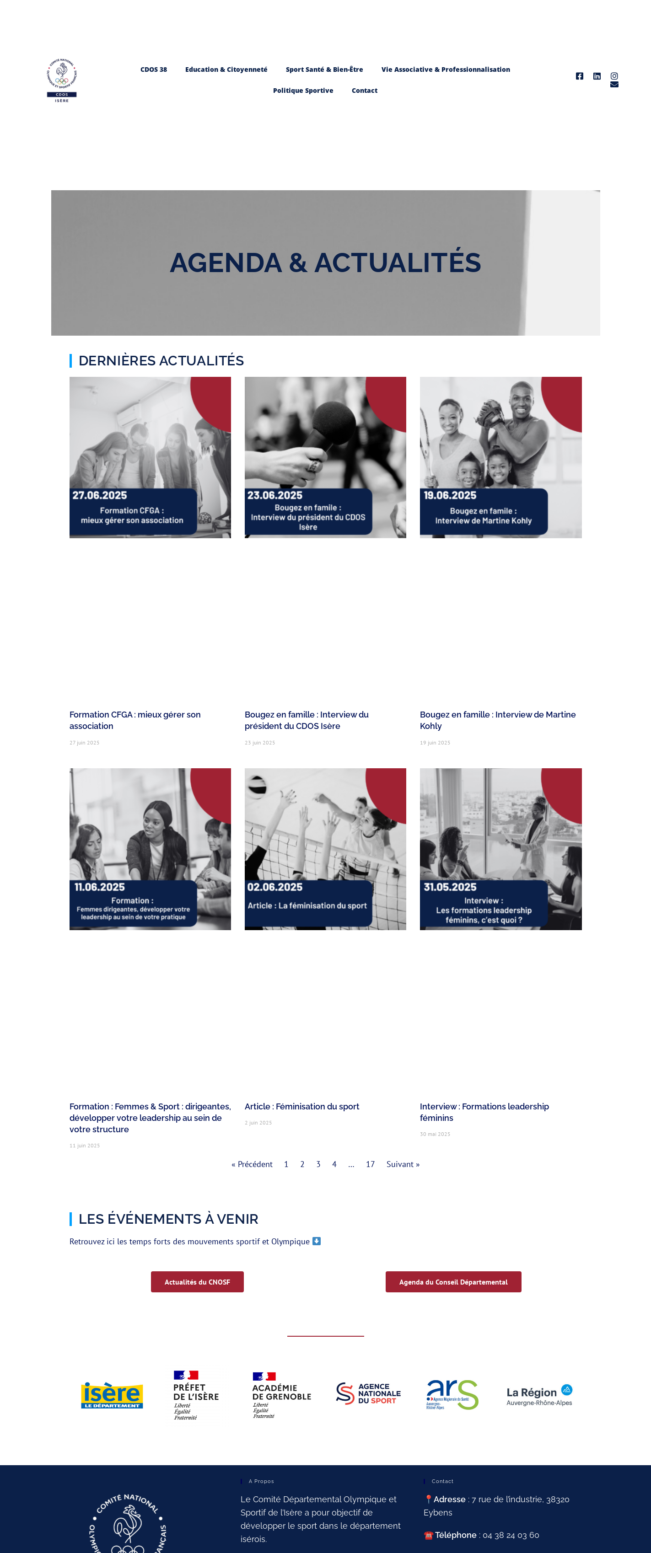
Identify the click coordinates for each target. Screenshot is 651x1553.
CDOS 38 (153, 69)
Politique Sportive (303, 90)
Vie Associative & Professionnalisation (446, 69)
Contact (364, 90)
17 (370, 1164)
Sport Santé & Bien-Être (324, 69)
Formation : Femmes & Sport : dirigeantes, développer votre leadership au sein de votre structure (150, 1118)
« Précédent (252, 1164)
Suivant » (403, 1164)
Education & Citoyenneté (226, 69)
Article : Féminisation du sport (302, 1106)
